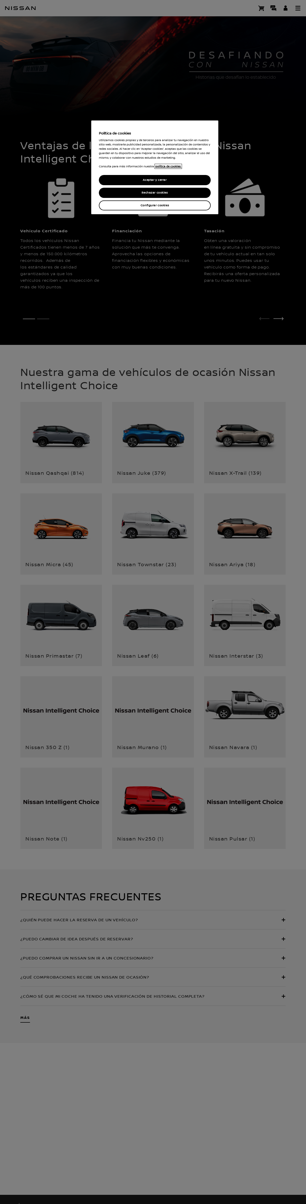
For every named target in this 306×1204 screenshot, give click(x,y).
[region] (154, 167)
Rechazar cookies (155, 192)
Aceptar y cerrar (154, 180)
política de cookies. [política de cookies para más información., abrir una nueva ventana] (168, 166)
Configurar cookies (155, 205)
